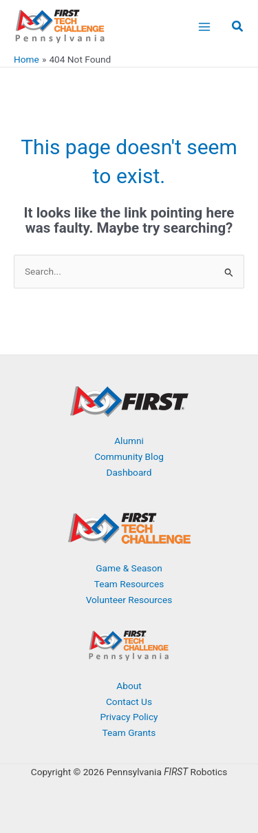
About (128, 685)
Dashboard (128, 472)
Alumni (129, 440)
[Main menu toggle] (204, 26)
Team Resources (129, 583)
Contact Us (129, 701)
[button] (238, 28)
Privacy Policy (129, 716)
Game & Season (129, 567)
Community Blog (129, 456)
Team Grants (129, 732)
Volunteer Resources (129, 599)
